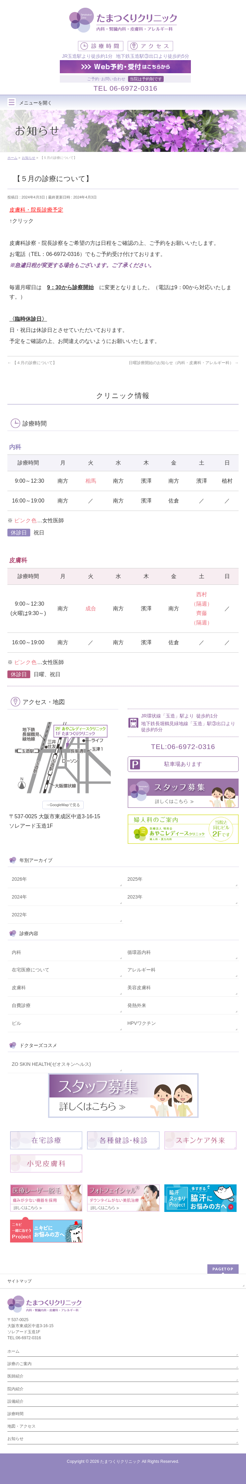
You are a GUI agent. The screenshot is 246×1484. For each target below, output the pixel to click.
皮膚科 (19, 987)
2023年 (134, 897)
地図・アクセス (21, 1426)
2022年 (19, 914)
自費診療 (21, 1005)
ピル (16, 1023)
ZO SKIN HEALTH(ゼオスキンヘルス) (51, 1064)
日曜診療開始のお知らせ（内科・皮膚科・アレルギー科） (184, 362)
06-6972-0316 (134, 88)
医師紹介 (15, 1376)
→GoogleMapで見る (63, 805)
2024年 (19, 897)
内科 (16, 952)
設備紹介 (15, 1401)
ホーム (13, 1351)
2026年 (19, 879)
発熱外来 (136, 1005)
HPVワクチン (141, 1023)
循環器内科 (139, 952)
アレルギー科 (141, 969)
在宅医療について (30, 969)
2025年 (134, 879)
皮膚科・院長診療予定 (36, 210)
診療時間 (15, 1413)
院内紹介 (15, 1389)
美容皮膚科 (139, 987)
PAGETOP (223, 1269)
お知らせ (15, 1438)
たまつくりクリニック (120, 1461)
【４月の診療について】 (32, 362)
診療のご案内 (19, 1363)
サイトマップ (19, 1281)
